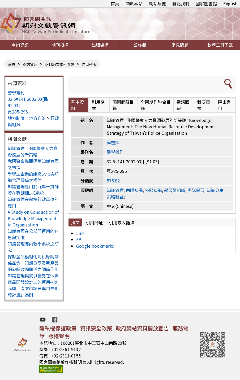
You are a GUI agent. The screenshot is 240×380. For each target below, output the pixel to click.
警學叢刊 (16, 92)
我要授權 (203, 105)
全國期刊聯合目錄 (155, 105)
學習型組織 (174, 190)
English (230, 3)
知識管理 (115, 190)
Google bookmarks (95, 246)
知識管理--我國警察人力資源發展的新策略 (33, 151)
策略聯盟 (115, 196)
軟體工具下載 (220, 45)
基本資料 (77, 105)
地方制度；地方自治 (27, 118)
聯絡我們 (180, 3)
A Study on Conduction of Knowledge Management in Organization (33, 218)
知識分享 (215, 190)
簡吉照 (113, 142)
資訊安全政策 (96, 328)
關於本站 (134, 3)
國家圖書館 (206, 3)
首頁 (115, 3)
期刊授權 (60, 45)
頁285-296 (18, 111)
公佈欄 (140, 45)
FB (79, 239)
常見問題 (180, 45)
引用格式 (98, 105)
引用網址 (94, 222)
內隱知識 (134, 190)
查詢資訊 (19, 45)
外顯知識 (153, 190)
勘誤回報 (183, 105)
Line (80, 233)
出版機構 (100, 45)
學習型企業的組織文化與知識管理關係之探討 (33, 177)
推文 (75, 222)
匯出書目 (224, 105)
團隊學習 (195, 190)
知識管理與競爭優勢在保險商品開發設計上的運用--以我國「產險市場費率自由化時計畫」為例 (33, 285)
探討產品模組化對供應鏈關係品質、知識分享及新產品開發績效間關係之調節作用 (33, 262)
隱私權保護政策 (57, 328)
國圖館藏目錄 (123, 105)
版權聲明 (59, 336)
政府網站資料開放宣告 (142, 328)
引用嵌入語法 (121, 222)
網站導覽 (157, 3)
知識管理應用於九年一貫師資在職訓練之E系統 (33, 189)
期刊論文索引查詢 (59, 64)
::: (102, 3)
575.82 (113, 180)
